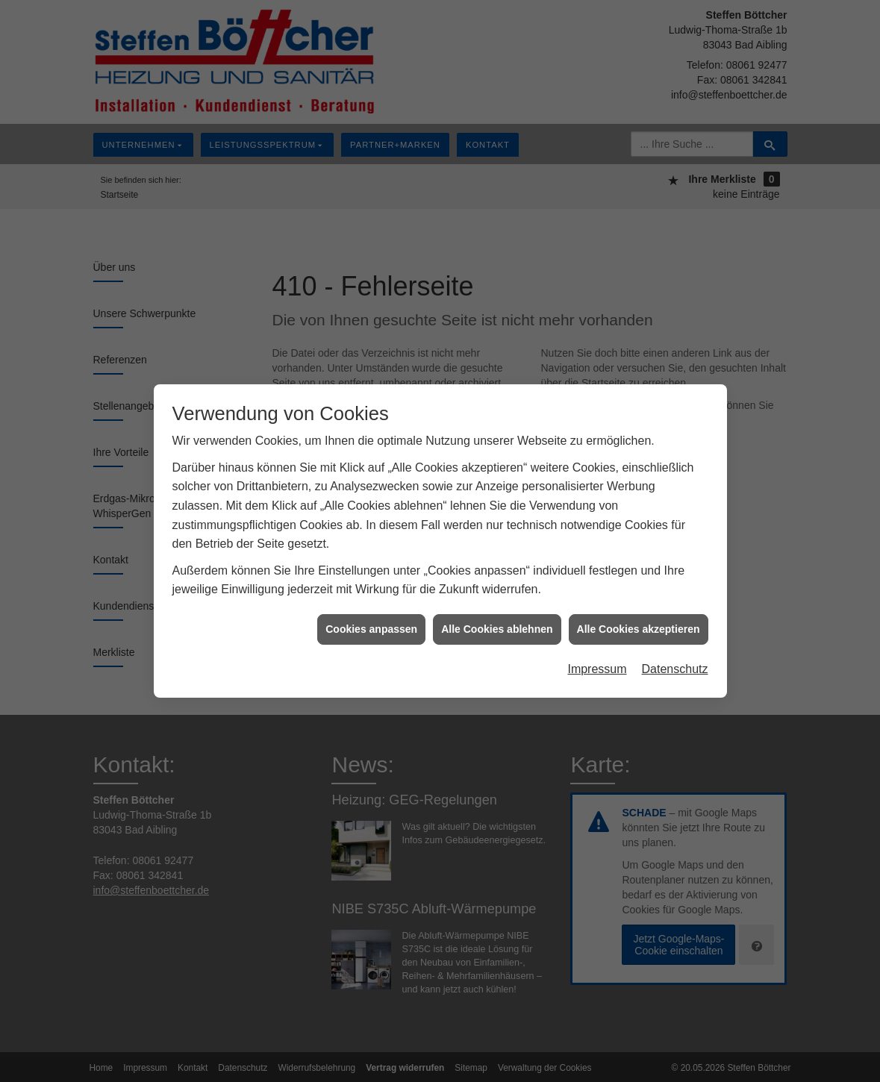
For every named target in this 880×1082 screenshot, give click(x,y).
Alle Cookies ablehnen (496, 622)
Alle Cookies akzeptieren (638, 622)
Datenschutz (675, 662)
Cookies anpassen (371, 622)
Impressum (596, 662)
